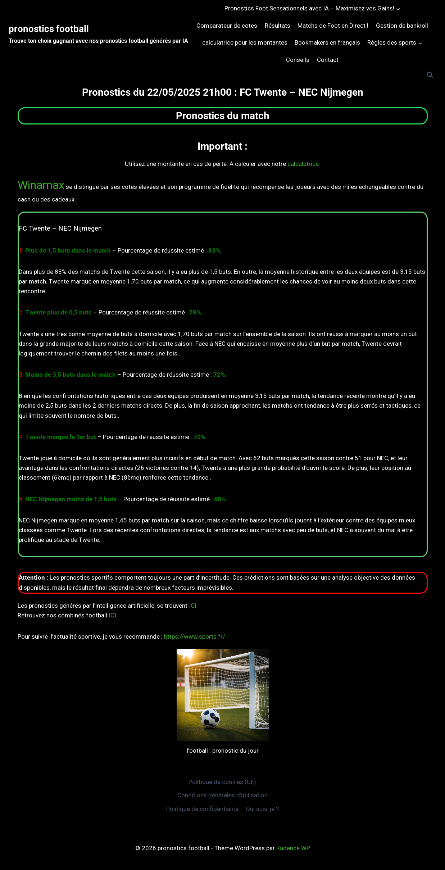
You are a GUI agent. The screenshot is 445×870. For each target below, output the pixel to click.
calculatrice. (303, 163)
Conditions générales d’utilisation (222, 795)
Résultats (277, 25)
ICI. (193, 605)
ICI (112, 615)
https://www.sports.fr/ (194, 636)
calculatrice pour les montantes (244, 42)
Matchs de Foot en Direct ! (333, 25)
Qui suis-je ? (262, 808)
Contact (328, 59)
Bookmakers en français (327, 42)
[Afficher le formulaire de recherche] (429, 74)
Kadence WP (293, 848)
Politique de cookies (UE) (222, 781)
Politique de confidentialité (202, 808)
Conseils (297, 59)
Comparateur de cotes (226, 25)
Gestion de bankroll (402, 25)
